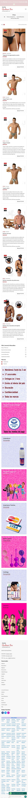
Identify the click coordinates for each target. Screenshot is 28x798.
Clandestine (5, 361)
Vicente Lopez (4, 704)
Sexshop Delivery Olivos (18, 753)
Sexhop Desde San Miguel (19, 781)
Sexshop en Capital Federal (3, 743)
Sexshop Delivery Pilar (13, 753)
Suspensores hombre (14, 356)
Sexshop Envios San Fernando (14, 721)
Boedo (2, 676)
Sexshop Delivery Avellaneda (19, 767)
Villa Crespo (3, 680)
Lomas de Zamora (4, 690)
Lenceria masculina (14, 354)
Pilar (2, 706)
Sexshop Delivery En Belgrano (19, 763)
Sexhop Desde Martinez (8, 786)
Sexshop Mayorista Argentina (13, 738)
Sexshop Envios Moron (23, 721)
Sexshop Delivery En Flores (14, 763)
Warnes (2, 682)
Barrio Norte (3, 665)
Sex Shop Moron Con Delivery (3, 790)
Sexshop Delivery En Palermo (9, 763)
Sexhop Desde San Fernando (3, 786)
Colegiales (3, 684)
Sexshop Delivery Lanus (13, 758)
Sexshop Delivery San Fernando (3, 753)
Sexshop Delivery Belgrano (8, 767)
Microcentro (3, 669)
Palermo (3, 663)
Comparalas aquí (6, 540)
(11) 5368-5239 (9, 656)
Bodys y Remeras (14, 348)
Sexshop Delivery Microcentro (24, 753)
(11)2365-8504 (9, 653)
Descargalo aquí (6, 574)
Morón (2, 694)
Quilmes (2, 692)
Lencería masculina (20, 16)
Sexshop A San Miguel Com (3, 781)
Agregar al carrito (20, 66)
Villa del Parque (4, 672)
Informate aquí (6, 440)
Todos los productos (11, 16)
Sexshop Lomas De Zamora (13, 730)
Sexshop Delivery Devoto (23, 763)
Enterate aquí (6, 473)
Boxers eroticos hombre (14, 350)
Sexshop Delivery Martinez (3, 758)
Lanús (2, 698)
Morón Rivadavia (4, 696)
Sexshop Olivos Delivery (3, 763)
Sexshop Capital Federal (8, 772)
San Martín (3, 702)
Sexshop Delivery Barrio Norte (14, 767)
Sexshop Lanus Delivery (18, 725)
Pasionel (5, 363)
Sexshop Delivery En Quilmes (24, 758)
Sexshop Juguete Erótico (8, 721)
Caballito (3, 674)
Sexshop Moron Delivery (8, 753)
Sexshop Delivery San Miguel (24, 747)
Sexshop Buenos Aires (18, 772)
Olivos (2, 700)
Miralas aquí (5, 607)
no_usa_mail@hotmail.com (9, 658)
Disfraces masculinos (15, 18)
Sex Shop (3, 793)
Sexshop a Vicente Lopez (19, 777)
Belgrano (3, 667)
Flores (2, 678)
